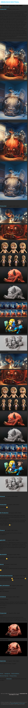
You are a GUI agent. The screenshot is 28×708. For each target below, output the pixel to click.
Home (1, 673)
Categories (7, 673)
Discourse (8, 678)
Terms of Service (4, 675)
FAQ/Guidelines (15, 673)
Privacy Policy (13, 675)
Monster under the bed (12, 5)
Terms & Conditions (14, 703)
